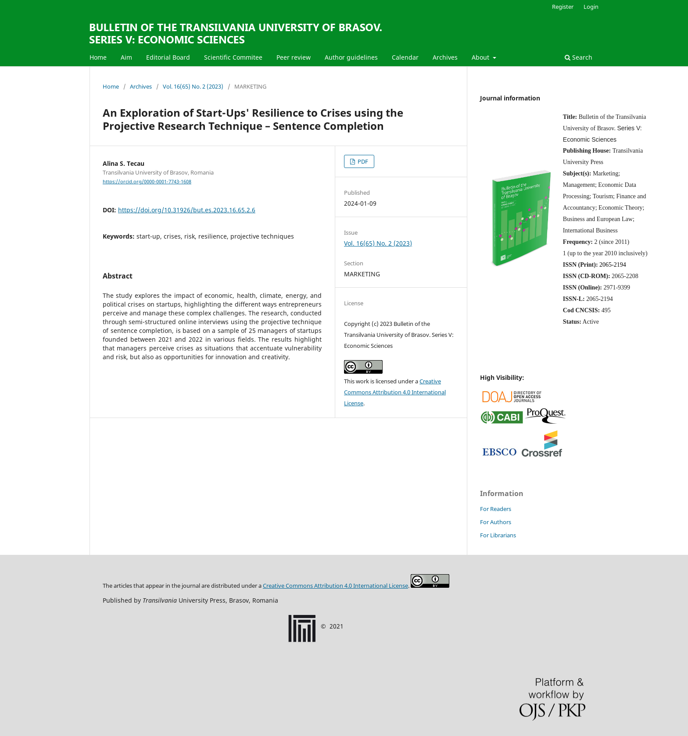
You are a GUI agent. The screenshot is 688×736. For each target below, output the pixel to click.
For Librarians (498, 535)
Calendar (405, 57)
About (481, 57)
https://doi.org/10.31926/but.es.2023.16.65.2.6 (186, 210)
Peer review (293, 57)
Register (562, 7)
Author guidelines (351, 57)
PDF (362, 161)
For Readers (495, 509)
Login (591, 7)
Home (98, 57)
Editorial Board (168, 57)
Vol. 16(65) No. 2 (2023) (193, 86)
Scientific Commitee (233, 57)
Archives (445, 57)
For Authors (495, 522)
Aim (126, 57)
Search (578, 57)
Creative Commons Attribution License (335, 586)
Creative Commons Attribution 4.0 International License (395, 392)
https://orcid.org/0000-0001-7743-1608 (147, 182)
